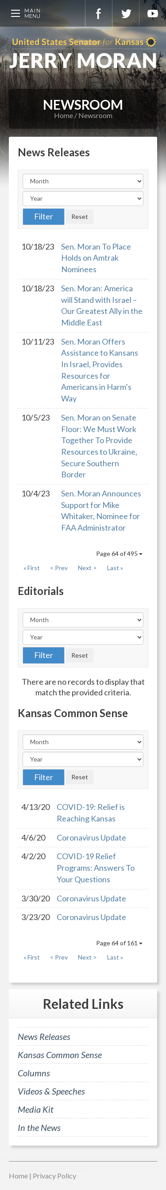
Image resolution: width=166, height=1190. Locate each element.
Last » (115, 567)
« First (31, 567)
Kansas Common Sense (60, 1054)
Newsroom (95, 115)
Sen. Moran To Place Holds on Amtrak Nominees (96, 258)
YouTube (152, 13)
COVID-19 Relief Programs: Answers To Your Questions (96, 867)
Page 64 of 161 (119, 943)
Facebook (98, 13)
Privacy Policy (54, 1175)
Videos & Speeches (51, 1091)
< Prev (59, 567)
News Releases (44, 1036)
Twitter (125, 13)
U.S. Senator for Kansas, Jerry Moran (83, 53)
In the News (39, 1127)
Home (63, 115)
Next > (87, 567)
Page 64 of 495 (119, 553)
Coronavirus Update (91, 837)
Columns (34, 1072)
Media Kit (36, 1109)
